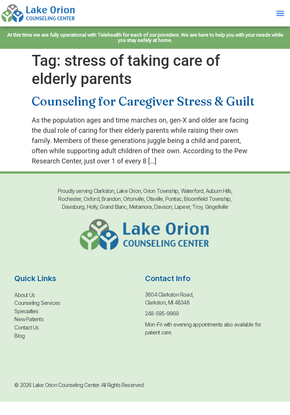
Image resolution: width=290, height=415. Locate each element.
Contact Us (26, 326)
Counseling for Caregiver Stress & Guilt (143, 101)
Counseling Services (37, 302)
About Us (24, 294)
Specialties (26, 310)
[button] (280, 13)
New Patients (28, 318)
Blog (19, 334)
